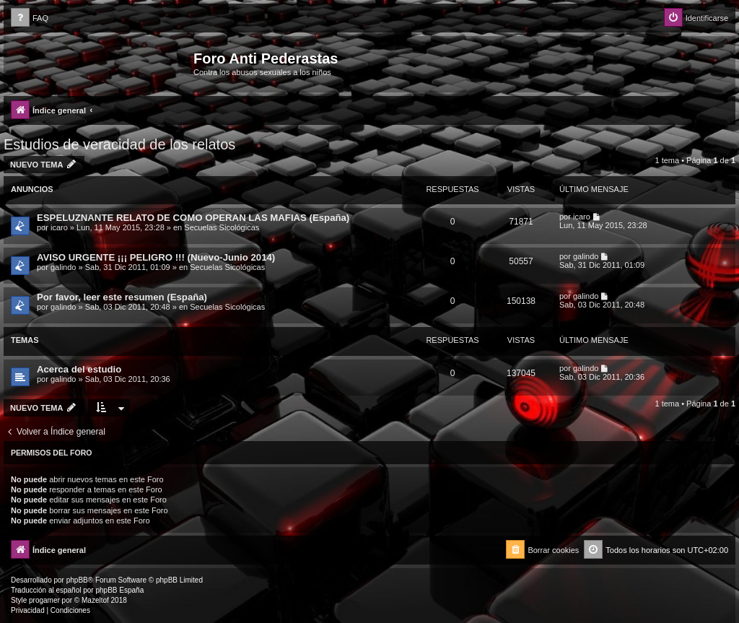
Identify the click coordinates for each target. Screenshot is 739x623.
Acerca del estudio (79, 369)
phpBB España (119, 590)
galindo (63, 267)
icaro (59, 227)
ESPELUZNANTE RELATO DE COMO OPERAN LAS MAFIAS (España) (193, 217)
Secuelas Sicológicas (221, 227)
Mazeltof (95, 600)
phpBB (77, 580)
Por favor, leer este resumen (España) (122, 297)
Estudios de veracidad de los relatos (119, 144)
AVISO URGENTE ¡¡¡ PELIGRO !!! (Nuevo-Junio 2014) (156, 257)
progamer (44, 600)
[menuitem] (29, 18)
